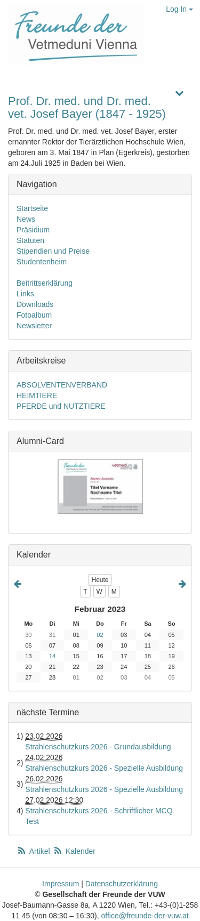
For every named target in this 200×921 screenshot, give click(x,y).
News (26, 219)
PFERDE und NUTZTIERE (61, 406)
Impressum (60, 883)
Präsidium (33, 229)
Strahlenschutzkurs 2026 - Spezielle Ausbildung (104, 768)
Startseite (32, 208)
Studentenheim (42, 261)
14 (52, 656)
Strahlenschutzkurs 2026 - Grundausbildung (98, 746)
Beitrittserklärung (45, 283)
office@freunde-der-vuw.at (144, 915)
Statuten (30, 240)
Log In (179, 9)
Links (25, 293)
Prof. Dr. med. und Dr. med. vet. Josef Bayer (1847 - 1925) (87, 107)
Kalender (74, 851)
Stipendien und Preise (53, 251)
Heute (99, 580)
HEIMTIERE (37, 395)
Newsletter (34, 325)
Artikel (34, 851)
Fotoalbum (34, 315)
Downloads (35, 304)
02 (100, 635)
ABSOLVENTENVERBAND (62, 385)
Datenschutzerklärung (121, 883)
